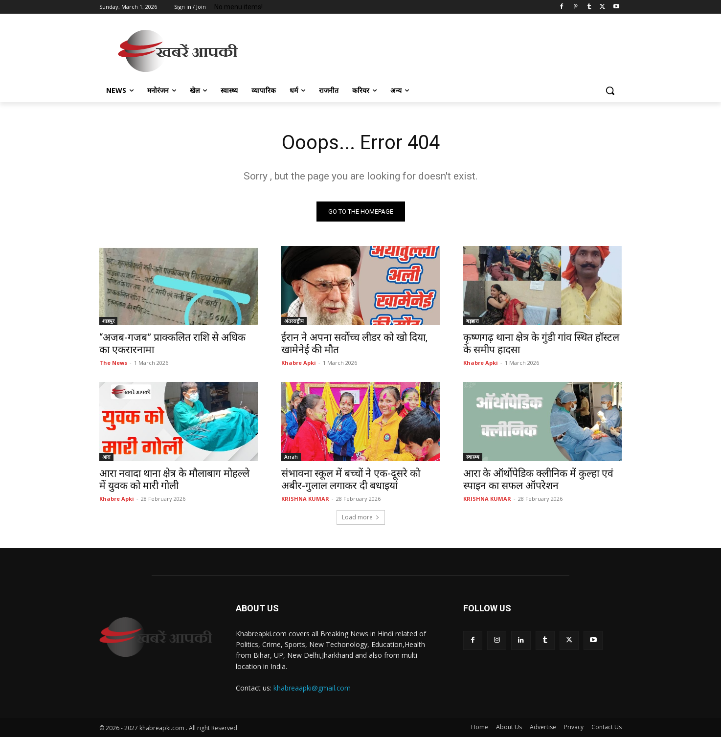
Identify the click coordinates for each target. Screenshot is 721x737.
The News (113, 362)
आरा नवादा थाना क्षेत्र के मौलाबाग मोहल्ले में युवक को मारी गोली (174, 479)
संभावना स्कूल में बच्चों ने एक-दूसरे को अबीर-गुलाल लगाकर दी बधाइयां (350, 479)
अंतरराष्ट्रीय (294, 320)
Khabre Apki (298, 362)
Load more (361, 517)
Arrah (291, 456)
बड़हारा (472, 320)
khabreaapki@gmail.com (312, 687)
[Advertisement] (434, 49)
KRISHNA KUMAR (305, 498)
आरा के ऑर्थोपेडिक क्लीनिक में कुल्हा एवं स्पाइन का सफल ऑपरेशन (538, 479)
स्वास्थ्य (472, 456)
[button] (610, 90)
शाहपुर (108, 320)
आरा (106, 456)
